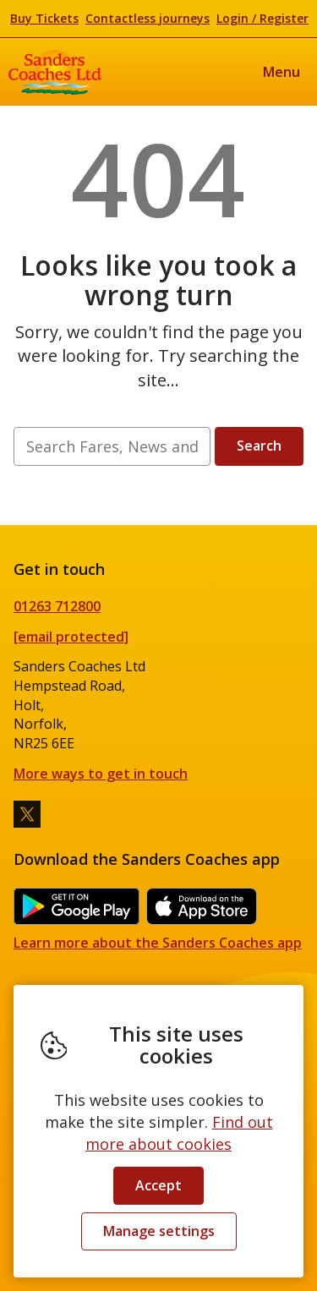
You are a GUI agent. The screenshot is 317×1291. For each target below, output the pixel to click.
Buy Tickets (44, 18)
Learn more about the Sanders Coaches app (158, 942)
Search (259, 445)
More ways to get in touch (101, 773)
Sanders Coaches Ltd (54, 72)
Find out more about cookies (179, 1133)
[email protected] (71, 636)
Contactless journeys (147, 18)
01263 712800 (57, 606)
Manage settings (159, 1231)
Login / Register (262, 18)
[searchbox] (112, 446)
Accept (158, 1185)
